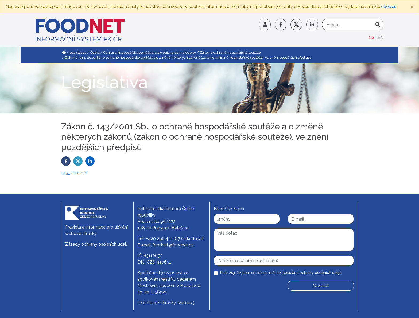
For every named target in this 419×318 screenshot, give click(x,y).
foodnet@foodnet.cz (173, 245)
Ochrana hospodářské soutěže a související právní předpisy (149, 52)
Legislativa (77, 52)
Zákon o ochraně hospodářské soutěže (230, 52)
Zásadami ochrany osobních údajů (312, 272)
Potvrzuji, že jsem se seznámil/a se (281, 272)
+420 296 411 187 (163, 238)
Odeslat (321, 285)
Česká (95, 52)
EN (380, 37)
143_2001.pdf (74, 172)
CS (372, 37)
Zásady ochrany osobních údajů (97, 244)
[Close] (412, 6)
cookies (388, 6)
